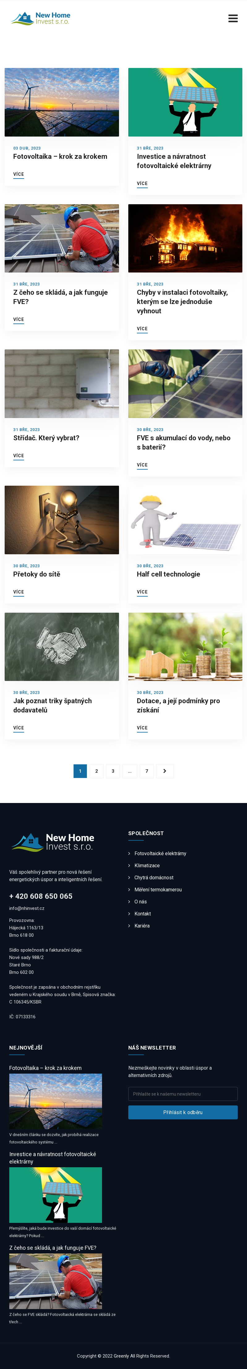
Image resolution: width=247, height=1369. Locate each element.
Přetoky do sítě (36, 574)
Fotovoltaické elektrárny (160, 853)
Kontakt (142, 914)
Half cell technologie (168, 574)
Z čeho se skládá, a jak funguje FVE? (52, 1248)
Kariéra (142, 926)
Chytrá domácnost (153, 878)
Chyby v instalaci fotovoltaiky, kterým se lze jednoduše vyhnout (182, 302)
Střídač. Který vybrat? (46, 438)
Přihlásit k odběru (182, 1112)
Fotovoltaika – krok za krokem (60, 156)
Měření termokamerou (158, 890)
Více (18, 174)
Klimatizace (147, 865)
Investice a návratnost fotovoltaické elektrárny (52, 1158)
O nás (140, 902)
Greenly (121, 1356)
